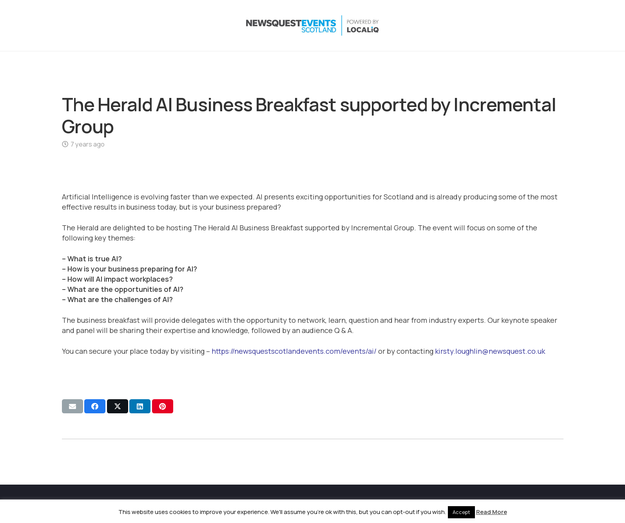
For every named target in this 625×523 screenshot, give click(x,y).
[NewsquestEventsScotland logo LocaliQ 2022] (139, 25)
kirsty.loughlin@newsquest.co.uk (490, 351)
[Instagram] (509, 25)
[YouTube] (541, 25)
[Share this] (94, 406)
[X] (494, 25)
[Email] (556, 25)
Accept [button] (461, 512)
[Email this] (72, 406)
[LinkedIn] (525, 25)
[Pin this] (162, 406)
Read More (491, 512)
